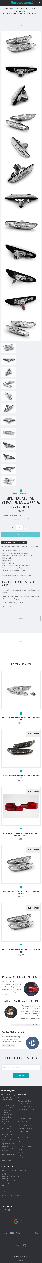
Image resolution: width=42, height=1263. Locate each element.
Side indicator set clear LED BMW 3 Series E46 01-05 (21, 951)
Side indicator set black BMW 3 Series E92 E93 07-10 (21, 777)
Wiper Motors (22, 1135)
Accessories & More (24, 1101)
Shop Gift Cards (6, 1160)
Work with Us (22, 1152)
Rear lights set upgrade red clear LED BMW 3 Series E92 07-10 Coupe (21, 835)
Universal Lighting (23, 1131)
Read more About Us (8, 1154)
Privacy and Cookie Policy (26, 1146)
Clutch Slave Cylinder (24, 1122)
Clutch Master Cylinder (25, 1115)
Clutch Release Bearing (25, 1119)
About (20, 1150)
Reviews (21, 644)
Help (19, 1144)
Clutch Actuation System (25, 1125)
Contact (20, 1155)
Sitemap (21, 1260)
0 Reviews (25, 519)
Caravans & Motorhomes (26, 1103)
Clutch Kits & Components (26, 1106)
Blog (19, 1141)
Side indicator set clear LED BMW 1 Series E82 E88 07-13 (21, 893)
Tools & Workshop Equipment (27, 1138)
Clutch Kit (21, 1112)
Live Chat (21, 1157)
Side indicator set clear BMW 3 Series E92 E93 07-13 (21, 719)
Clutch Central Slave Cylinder (27, 1109)
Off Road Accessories (25, 1128)
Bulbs (20, 1098)
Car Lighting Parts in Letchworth (11, 1195)
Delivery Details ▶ (8, 1046)
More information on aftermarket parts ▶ (25, 1025)
